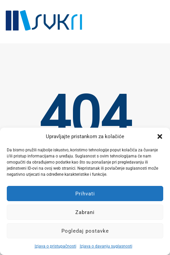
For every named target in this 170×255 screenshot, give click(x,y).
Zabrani (85, 212)
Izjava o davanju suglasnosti (106, 246)
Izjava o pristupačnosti (55, 246)
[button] (159, 136)
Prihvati (85, 194)
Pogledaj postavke (85, 231)
